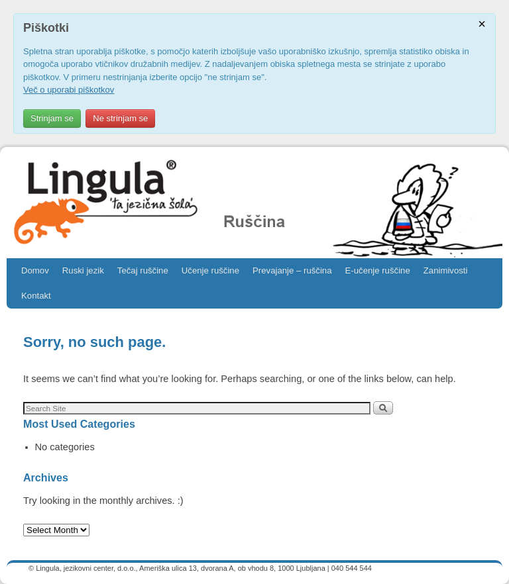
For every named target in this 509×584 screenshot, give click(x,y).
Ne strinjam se (120, 118)
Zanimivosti (446, 270)
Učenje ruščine (210, 270)
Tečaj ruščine (142, 270)
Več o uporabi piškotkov (68, 90)
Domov (35, 270)
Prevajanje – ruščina (292, 270)
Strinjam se (52, 118)
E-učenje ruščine (377, 270)
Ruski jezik (83, 270)
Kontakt (36, 296)
